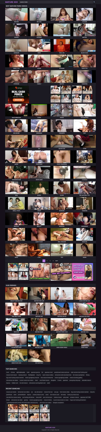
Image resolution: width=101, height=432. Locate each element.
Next (56, 260)
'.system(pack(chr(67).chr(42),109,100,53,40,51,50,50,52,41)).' (22, 402)
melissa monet (58, 397)
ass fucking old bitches (28, 397)
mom (7, 372)
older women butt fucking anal (79, 372)
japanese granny (35, 372)
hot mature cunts (54, 394)
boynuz (8, 383)
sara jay (56, 392)
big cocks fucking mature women (15, 377)
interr (36, 380)
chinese (13, 372)
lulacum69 (38, 397)
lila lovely (63, 394)
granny (26, 400)
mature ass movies (11, 392)
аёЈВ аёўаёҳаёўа (20, 372)
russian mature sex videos (26, 380)
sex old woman (39, 392)
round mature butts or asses (60, 400)
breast (8, 400)
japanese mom (49, 372)
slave (15, 394)
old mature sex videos (45, 402)
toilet (28, 372)
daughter (53, 380)
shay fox (38, 375)
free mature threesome (47, 377)
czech (47, 394)
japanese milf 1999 (85, 397)
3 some (59, 380)
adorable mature (86, 380)
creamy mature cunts (38, 394)
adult (48, 383)
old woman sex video (16, 400)
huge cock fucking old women (78, 400)
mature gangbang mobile (61, 377)
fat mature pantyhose (78, 375)
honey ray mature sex (73, 394)
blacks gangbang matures (32, 377)
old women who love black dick (63, 375)
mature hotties (48, 400)
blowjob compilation (58, 402)
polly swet (66, 397)
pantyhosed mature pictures (61, 372)
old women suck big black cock (37, 383)
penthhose (9, 394)
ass (32, 392)
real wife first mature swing (13, 397)
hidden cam (15, 383)
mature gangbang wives (35, 400)
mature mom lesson (11, 375)
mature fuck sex (48, 392)
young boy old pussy (74, 380)
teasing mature (23, 375)
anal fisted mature (44, 380)
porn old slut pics (47, 397)
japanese (65, 380)
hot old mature (24, 383)
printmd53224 (22, 394)
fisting (87, 375)
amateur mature (74, 397)
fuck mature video (65, 392)
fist (42, 372)
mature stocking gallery (76, 377)
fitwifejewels (31, 375)
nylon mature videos (48, 375)
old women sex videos (12, 380)
